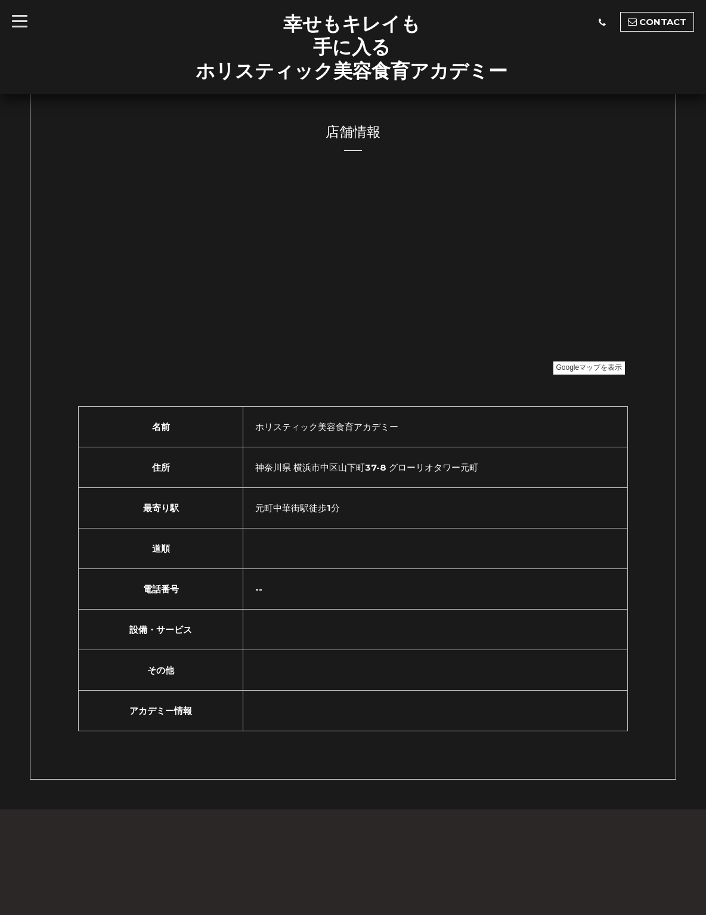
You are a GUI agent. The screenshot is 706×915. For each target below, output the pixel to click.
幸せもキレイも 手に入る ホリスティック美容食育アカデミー (351, 46)
